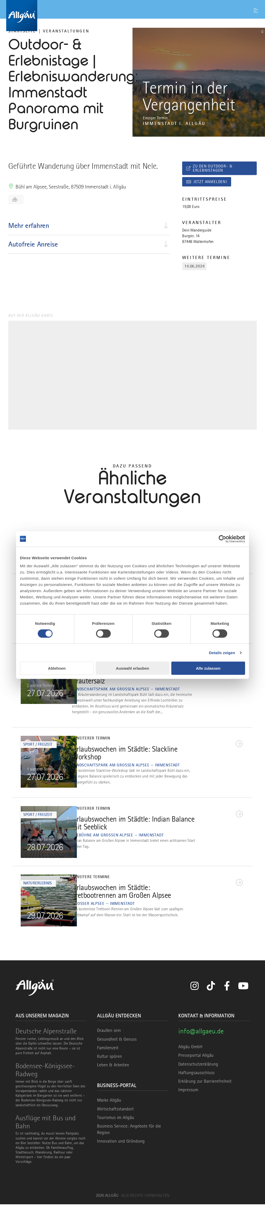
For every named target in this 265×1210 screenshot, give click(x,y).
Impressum (188, 1095)
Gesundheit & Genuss (117, 1044)
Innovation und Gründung (121, 1147)
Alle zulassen (208, 668)
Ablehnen (56, 668)
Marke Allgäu (109, 1106)
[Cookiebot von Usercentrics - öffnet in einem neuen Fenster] (222, 539)
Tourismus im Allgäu (115, 1123)
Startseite (22, 31)
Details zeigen (222, 652)
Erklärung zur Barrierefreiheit (205, 1086)
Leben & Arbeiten (113, 1070)
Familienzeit (108, 1053)
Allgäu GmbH (190, 1052)
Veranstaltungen (66, 31)
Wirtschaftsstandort (115, 1114)
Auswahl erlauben (132, 668)
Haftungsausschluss (196, 1078)
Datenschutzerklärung (198, 1069)
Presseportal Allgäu (196, 1061)
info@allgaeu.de (201, 1037)
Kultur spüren (109, 1062)
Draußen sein (109, 1036)
